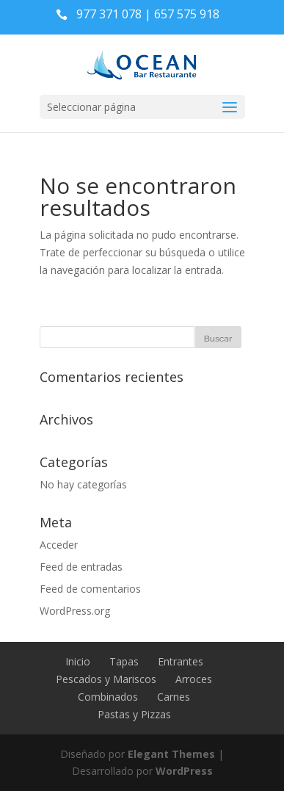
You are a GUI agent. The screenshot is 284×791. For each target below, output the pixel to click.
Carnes (173, 697)
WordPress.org (75, 611)
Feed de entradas (81, 567)
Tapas (124, 661)
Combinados (108, 697)
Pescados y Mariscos (106, 679)
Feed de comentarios (90, 589)
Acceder (59, 545)
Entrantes (180, 661)
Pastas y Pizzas (134, 714)
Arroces (193, 679)
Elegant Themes (171, 754)
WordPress (184, 771)
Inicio (77, 661)
